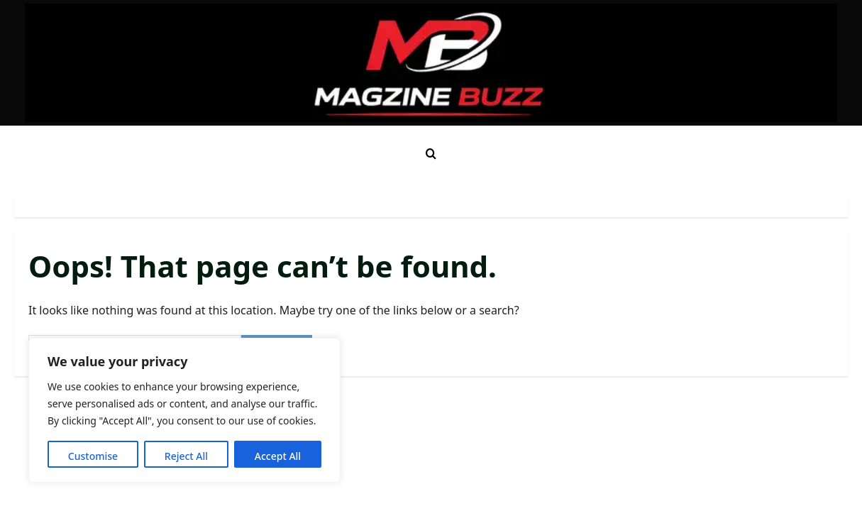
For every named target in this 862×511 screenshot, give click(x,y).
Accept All (278, 456)
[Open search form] (431, 153)
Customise (93, 456)
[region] (184, 410)
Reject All (186, 456)
